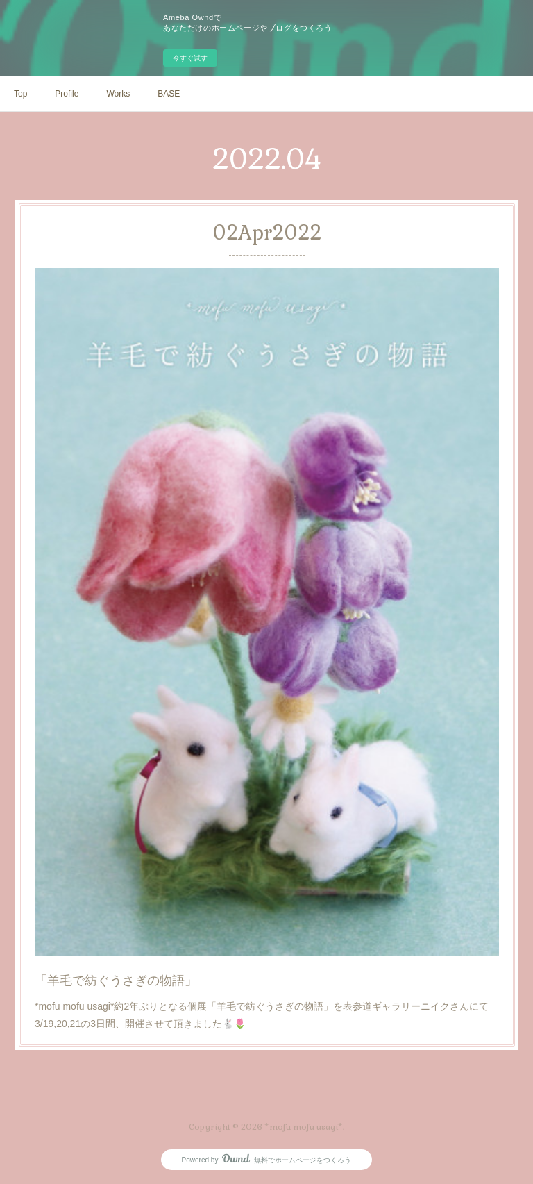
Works (118, 94)
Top (20, 94)
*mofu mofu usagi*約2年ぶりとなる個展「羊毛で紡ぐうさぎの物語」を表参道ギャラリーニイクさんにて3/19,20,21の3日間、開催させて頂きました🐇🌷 (262, 966)
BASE (169, 94)
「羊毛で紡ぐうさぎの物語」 (134, 937)
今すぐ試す (190, 58)
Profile (66, 94)
